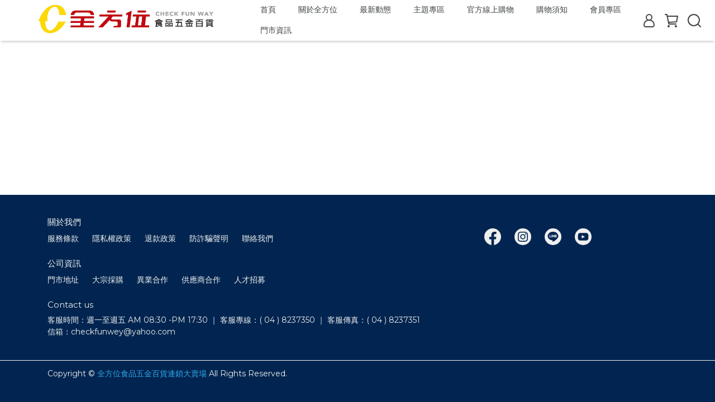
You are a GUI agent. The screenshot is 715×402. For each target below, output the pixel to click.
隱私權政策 (111, 238)
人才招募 (249, 280)
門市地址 (63, 280)
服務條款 (63, 238)
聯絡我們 (257, 238)
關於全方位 (317, 9)
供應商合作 (201, 280)
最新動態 (375, 9)
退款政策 (160, 238)
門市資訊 (276, 30)
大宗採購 (107, 280)
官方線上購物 (490, 9)
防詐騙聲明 (208, 238)
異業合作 (152, 280)
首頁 (268, 9)
